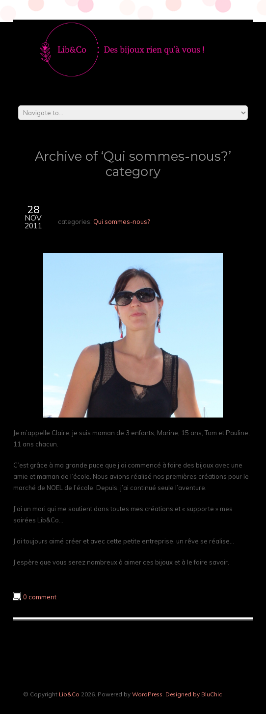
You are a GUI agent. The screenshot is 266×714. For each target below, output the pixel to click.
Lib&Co (69, 694)
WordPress (147, 694)
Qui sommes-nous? (121, 221)
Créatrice (82, 208)
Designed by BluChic (193, 694)
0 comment (39, 597)
